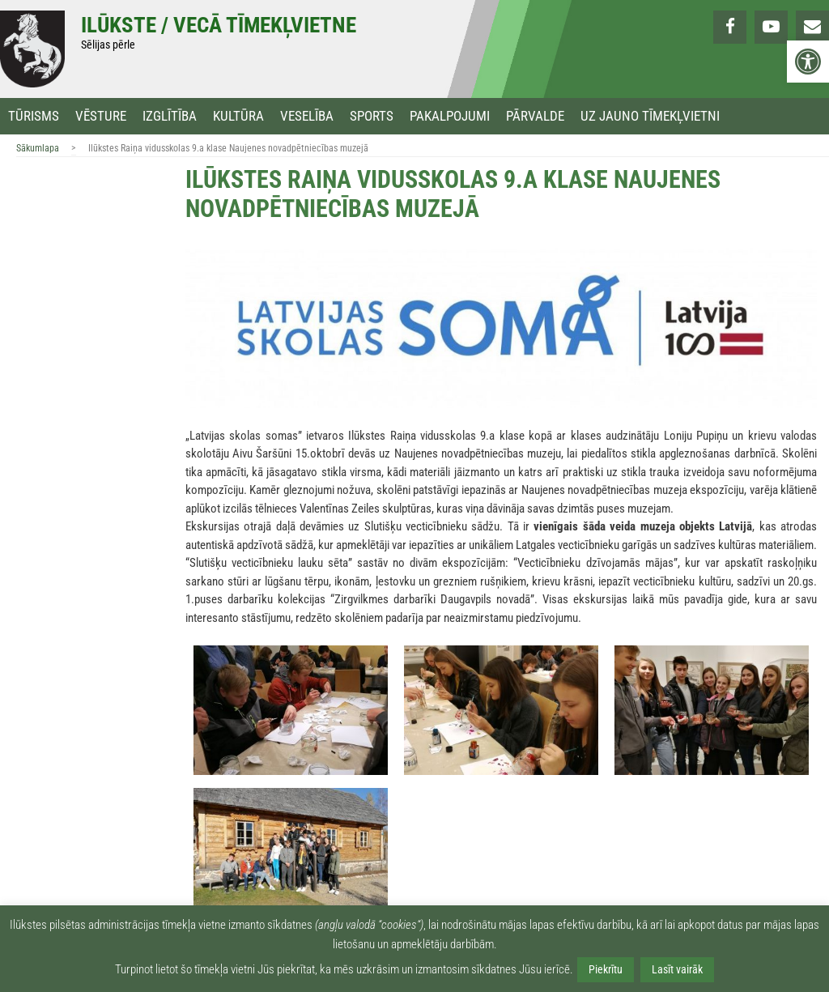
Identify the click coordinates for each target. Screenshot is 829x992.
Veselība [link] (307, 116)
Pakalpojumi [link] (450, 116)
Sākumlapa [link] (37, 148)
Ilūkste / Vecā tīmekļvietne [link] (218, 25)
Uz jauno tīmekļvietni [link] (650, 116)
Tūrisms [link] (33, 116)
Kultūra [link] (238, 116)
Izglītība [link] (169, 116)
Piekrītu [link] (606, 969)
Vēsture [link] (100, 116)
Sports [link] (371, 116)
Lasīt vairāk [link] (677, 969)
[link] (808, 61)
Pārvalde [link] (535, 116)
